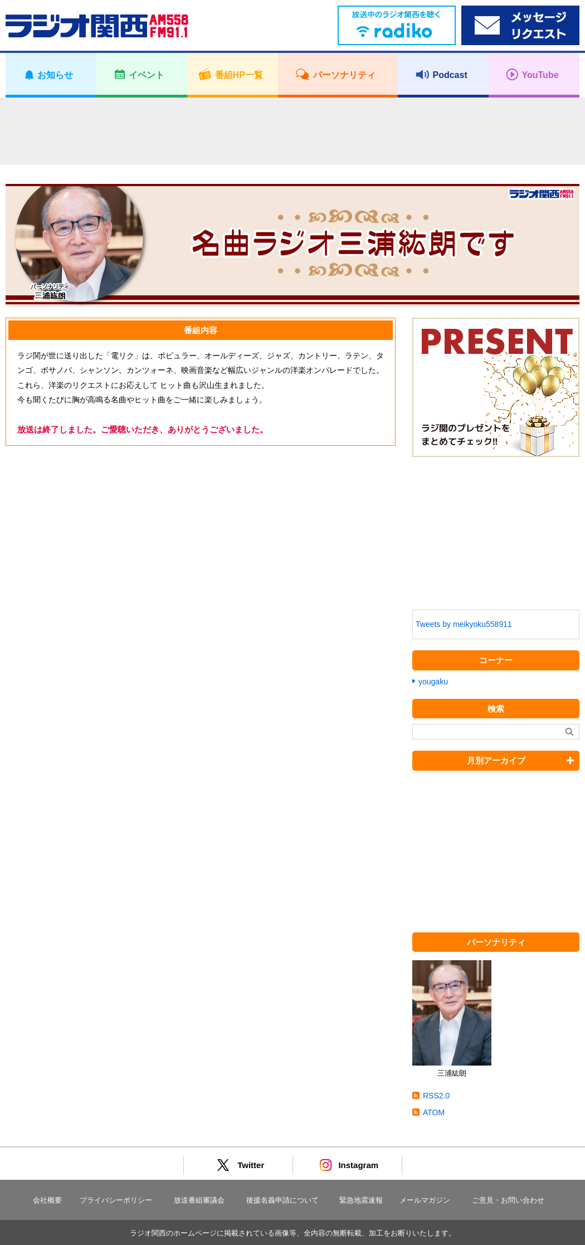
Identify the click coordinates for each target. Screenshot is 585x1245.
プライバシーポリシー (116, 1200)
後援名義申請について (282, 1200)
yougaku (433, 681)
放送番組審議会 (199, 1200)
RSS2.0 (436, 1095)
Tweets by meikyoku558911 (464, 624)
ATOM (434, 1112)
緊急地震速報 (361, 1200)
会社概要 (47, 1200)
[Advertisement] (292, 131)
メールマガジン (424, 1200)
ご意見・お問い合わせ (508, 1200)
